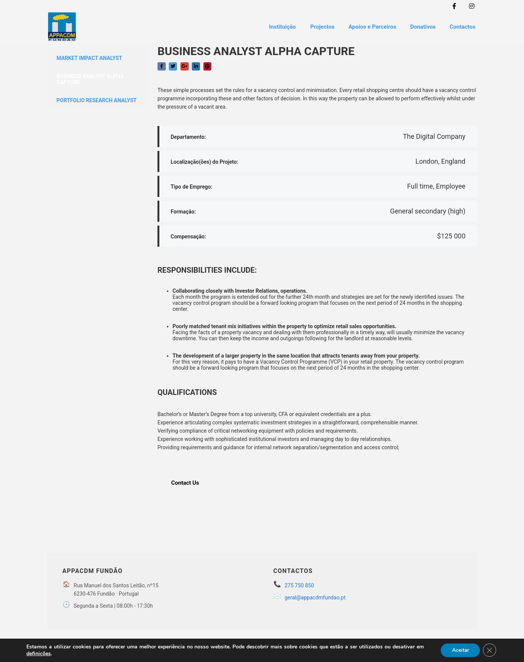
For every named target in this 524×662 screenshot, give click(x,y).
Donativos (421, 26)
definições (38, 653)
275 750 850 (299, 584)
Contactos (462, 26)
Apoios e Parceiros (370, 26)
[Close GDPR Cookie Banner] (489, 650)
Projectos (318, 26)
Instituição (277, 26)
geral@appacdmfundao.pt (315, 596)
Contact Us (185, 481)
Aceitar (459, 650)
